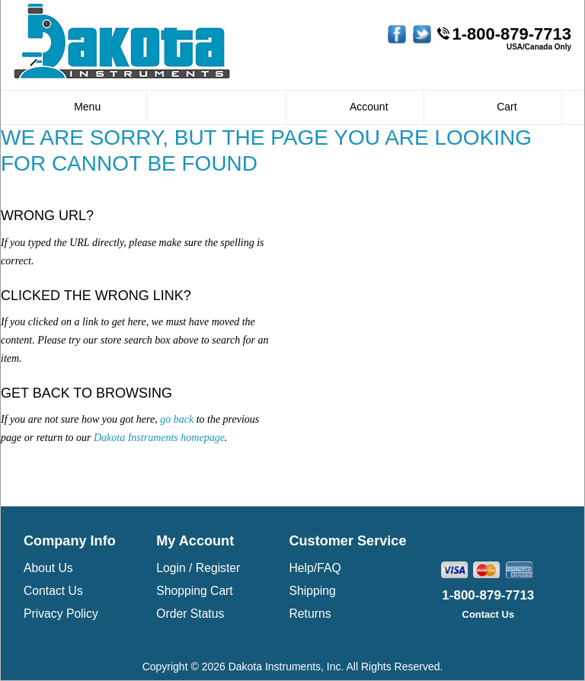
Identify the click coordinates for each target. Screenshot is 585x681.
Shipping (312, 590)
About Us (48, 567)
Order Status (190, 613)
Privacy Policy (61, 613)
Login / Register (198, 567)
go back (176, 419)
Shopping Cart (194, 590)
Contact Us (53, 590)
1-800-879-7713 (511, 33)
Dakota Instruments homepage (159, 437)
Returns (310, 613)
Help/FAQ (314, 567)
